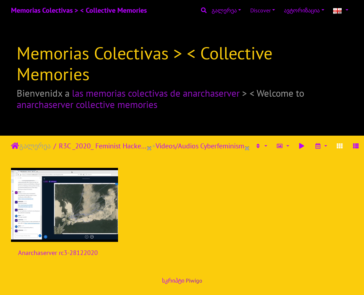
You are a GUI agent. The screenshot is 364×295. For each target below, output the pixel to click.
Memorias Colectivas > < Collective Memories (79, 10)
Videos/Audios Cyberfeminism (200, 146)
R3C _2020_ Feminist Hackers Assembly (102, 146)
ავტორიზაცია (302, 10)
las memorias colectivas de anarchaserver (156, 93)
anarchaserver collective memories (87, 104)
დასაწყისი (15, 146)
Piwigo (194, 280)
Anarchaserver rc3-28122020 (58, 252)
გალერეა (224, 10)
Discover (260, 10)
